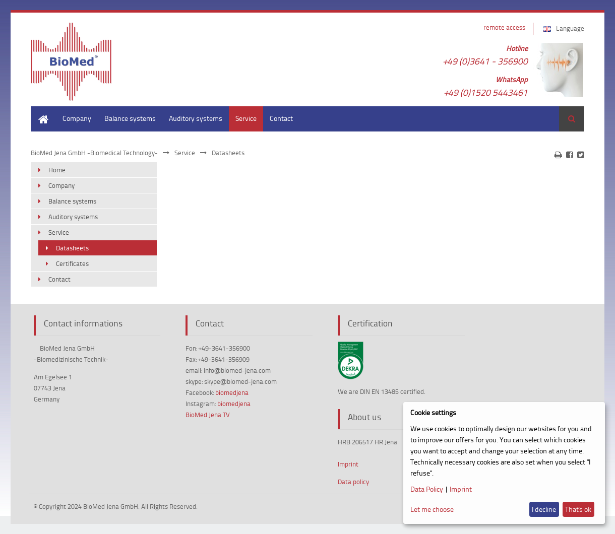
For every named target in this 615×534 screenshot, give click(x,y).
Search (571, 118)
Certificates (72, 263)
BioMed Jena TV (208, 414)
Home (40, 111)
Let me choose (432, 509)
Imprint (348, 464)
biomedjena (232, 392)
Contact (281, 118)
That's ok (578, 509)
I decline (544, 509)
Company (77, 118)
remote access (504, 27)
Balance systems (130, 118)
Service (246, 118)
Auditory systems (195, 118)
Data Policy (426, 489)
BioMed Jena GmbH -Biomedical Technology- (94, 152)
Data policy (353, 481)
